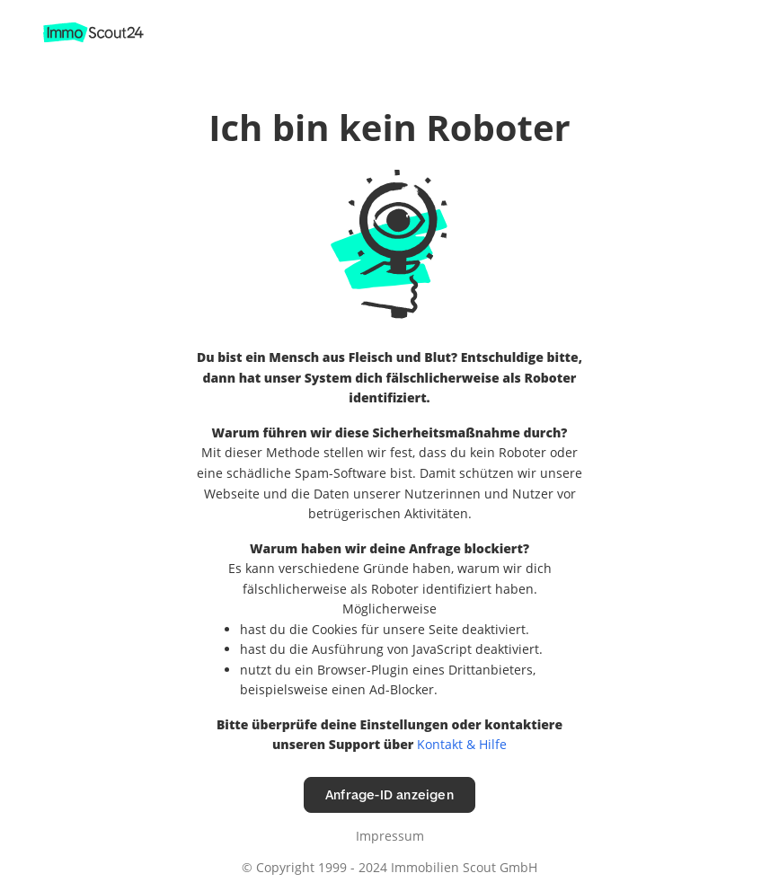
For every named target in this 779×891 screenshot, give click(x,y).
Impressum (390, 835)
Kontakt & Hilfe (462, 744)
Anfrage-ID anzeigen (389, 794)
